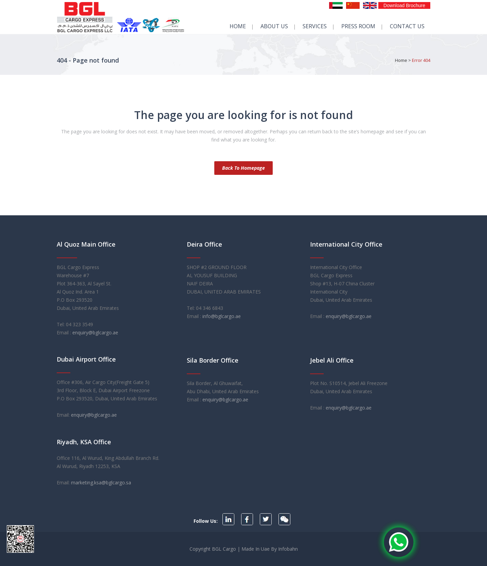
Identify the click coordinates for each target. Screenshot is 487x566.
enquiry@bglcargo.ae (95, 332)
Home (401, 60)
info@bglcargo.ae (221, 316)
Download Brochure (404, 5)
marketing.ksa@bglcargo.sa (101, 482)
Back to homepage (243, 168)
